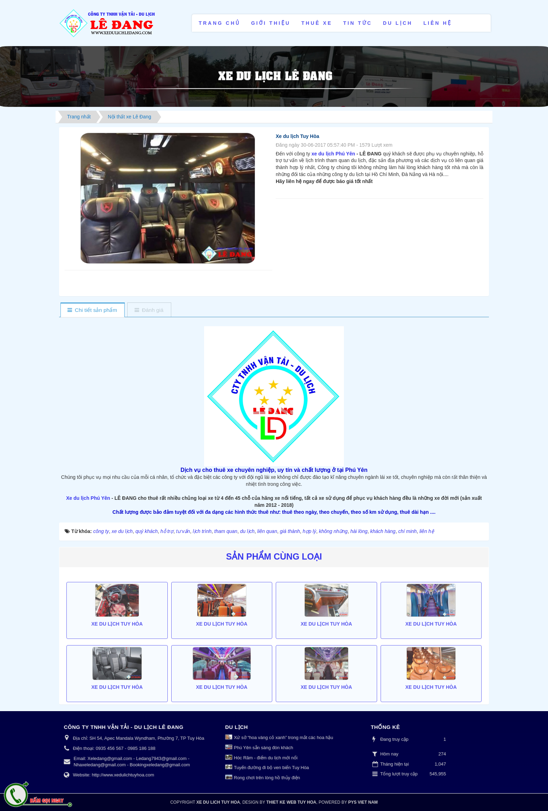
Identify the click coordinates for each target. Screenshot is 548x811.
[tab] (92, 310)
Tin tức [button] (357, 23)
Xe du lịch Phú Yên (88, 498)
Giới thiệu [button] (270, 23)
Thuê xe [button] (316, 23)
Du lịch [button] (398, 23)
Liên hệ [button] (437, 23)
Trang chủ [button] (219, 23)
